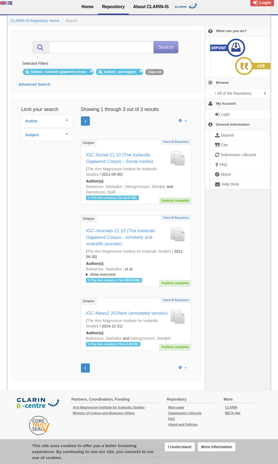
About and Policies (182, 424)
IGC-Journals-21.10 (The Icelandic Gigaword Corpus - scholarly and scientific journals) (121, 237)
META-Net (232, 413)
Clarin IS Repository (176, 141)
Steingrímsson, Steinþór (145, 186)
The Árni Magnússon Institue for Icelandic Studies (129, 251)
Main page (176, 407)
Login (262, 2)
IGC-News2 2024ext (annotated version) (127, 313)
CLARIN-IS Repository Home (34, 20)
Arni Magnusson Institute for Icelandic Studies (109, 407)
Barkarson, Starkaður (104, 186)
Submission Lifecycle (184, 413)
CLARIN (231, 407)
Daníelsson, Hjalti (101, 192)
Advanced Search (34, 84)
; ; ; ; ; (136, 271)
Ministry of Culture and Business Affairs (104, 413)
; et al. (136, 272)
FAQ (171, 419)
